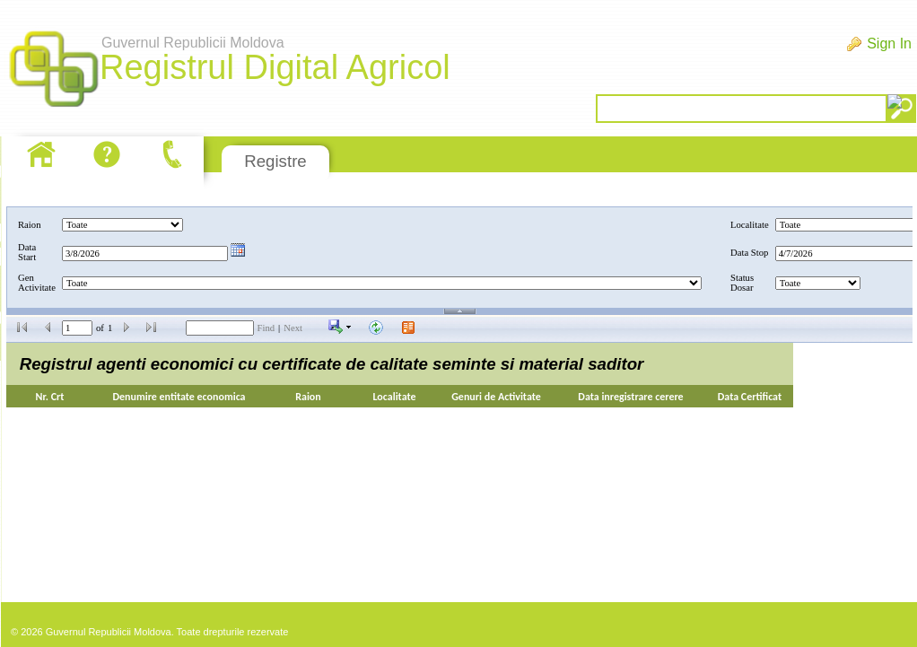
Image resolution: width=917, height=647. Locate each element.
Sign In (889, 43)
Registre (275, 161)
